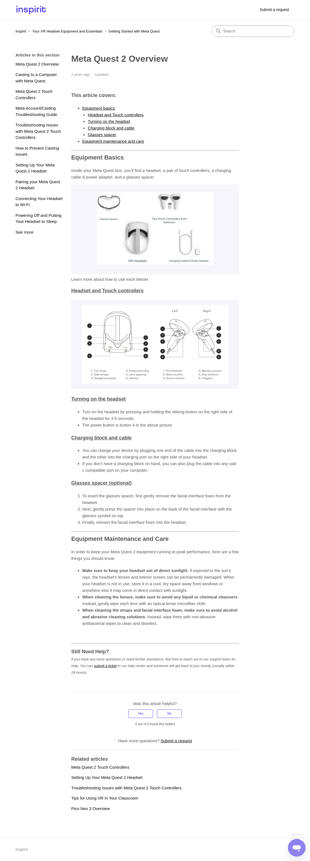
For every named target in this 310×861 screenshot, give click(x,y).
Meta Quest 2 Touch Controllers (33, 94)
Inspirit (20, 31)
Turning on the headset (109, 121)
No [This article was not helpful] (169, 714)
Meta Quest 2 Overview (37, 64)
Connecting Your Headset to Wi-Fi (38, 201)
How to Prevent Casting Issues (37, 151)
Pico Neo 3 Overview (90, 808)
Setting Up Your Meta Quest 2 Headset (35, 168)
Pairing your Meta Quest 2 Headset (37, 184)
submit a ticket (105, 666)
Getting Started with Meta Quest (134, 31)
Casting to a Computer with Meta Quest (36, 77)
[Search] (253, 31)
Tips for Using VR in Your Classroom (104, 798)
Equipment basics (98, 108)
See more (24, 232)
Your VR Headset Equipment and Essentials (67, 31)
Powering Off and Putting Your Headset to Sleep (38, 218)
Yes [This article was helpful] (140, 714)
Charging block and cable (111, 128)
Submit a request (274, 9)
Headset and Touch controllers (115, 114)
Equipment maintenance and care (113, 141)
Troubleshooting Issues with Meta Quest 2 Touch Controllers (38, 131)
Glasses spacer (102, 134)
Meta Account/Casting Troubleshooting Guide (36, 111)
